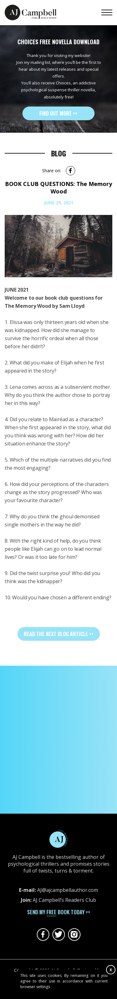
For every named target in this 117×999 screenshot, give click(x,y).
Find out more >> (58, 113)
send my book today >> (58, 912)
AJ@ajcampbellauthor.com (67, 890)
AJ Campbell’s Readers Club (64, 900)
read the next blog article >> (59, 634)
